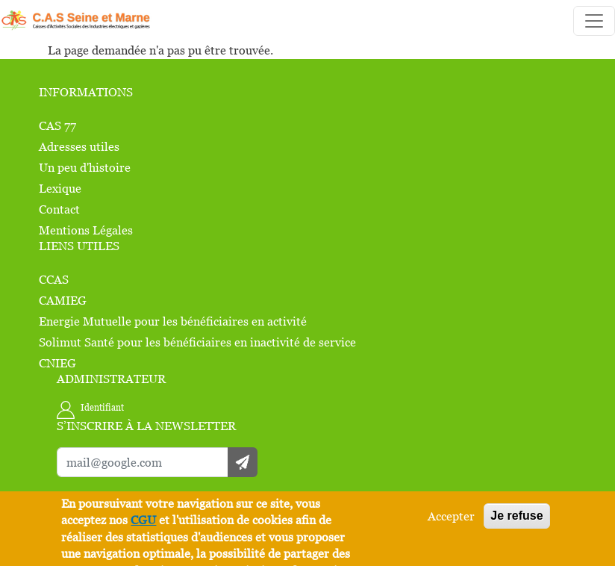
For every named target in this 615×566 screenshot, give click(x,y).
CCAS (54, 279)
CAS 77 (57, 125)
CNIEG (57, 363)
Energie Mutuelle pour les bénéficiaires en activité (173, 321)
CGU (143, 520)
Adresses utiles (79, 146)
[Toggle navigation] (594, 21)
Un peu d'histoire (85, 167)
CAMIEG (63, 300)
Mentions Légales (86, 230)
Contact (59, 209)
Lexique (60, 188)
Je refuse (516, 515)
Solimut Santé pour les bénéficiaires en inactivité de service (197, 342)
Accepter (451, 516)
